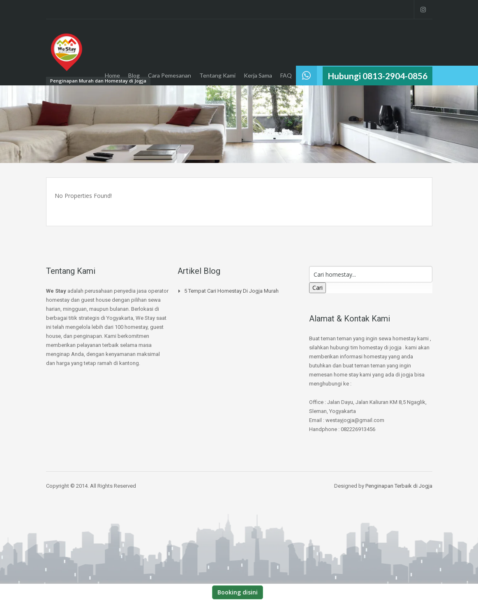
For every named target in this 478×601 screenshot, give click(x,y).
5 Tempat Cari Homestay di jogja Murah (231, 291)
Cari (317, 287)
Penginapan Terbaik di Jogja (398, 486)
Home (112, 75)
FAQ (286, 75)
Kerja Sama (258, 75)
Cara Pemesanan (169, 75)
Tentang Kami (217, 75)
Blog (134, 75)
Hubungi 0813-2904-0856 (377, 76)
